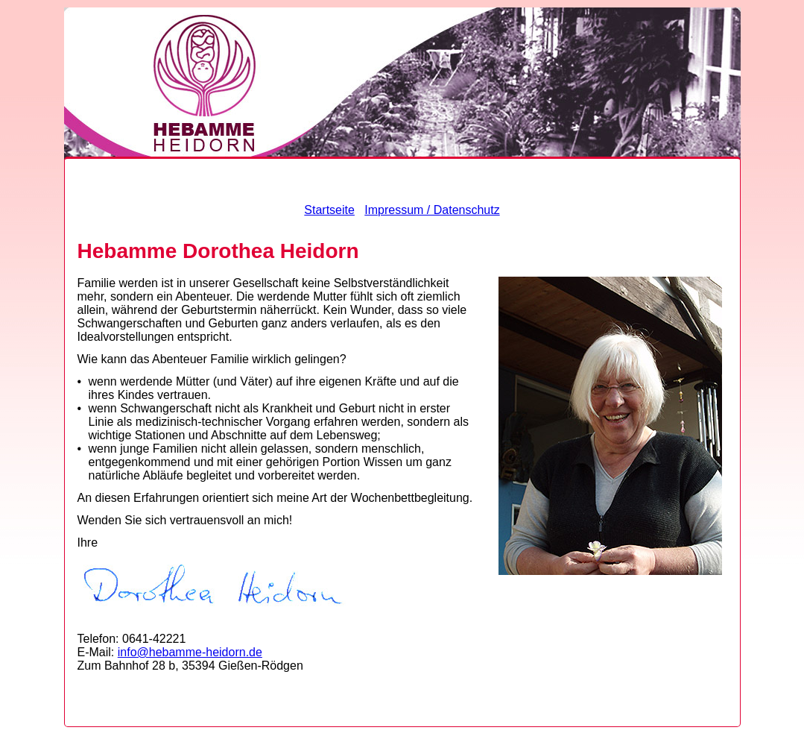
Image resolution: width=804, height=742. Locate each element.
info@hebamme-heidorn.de (190, 652)
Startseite (329, 210)
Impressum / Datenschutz (431, 210)
